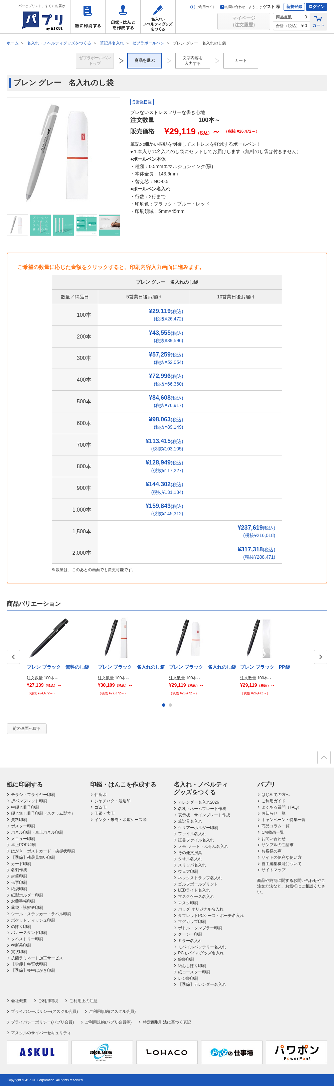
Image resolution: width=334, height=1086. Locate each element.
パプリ (266, 784)
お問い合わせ (232, 7)
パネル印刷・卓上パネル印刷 (37, 832)
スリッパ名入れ (192, 865)
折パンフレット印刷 (29, 801)
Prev (13, 657)
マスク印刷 (188, 903)
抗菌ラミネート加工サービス (37, 958)
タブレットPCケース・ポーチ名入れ (211, 915)
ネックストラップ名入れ (200, 877)
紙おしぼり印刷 (192, 965)
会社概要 (19, 1000)
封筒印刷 (19, 876)
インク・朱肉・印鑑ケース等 (121, 819)
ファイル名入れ (192, 833)
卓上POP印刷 (23, 844)
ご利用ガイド (203, 7)
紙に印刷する (87, 16)
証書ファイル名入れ (196, 840)
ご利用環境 (48, 1000)
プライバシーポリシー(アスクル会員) (44, 1011)
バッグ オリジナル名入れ (200, 909)
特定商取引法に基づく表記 (167, 1022)
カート (318, 21)
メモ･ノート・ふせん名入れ (203, 846)
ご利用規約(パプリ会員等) (108, 1022)
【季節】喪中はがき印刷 (33, 970)
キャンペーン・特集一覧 (284, 819)
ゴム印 (101, 807)
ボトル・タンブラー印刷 (200, 928)
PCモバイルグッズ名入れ (201, 953)
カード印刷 (21, 863)
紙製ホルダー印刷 (27, 895)
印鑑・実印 (105, 813)
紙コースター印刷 (194, 972)
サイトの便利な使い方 (282, 857)
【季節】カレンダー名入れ (202, 984)
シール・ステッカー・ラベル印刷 (41, 914)
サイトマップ (274, 869)
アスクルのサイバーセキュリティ (41, 1033)
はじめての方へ (276, 794)
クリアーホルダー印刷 (198, 827)
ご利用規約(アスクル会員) (112, 1011)
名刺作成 (19, 869)
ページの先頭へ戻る (324, 759)
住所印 (101, 794)
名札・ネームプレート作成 (202, 808)
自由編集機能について (282, 863)
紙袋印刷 (19, 889)
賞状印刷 (19, 951)
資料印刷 (19, 819)
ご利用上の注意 (83, 1000)
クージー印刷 (190, 934)
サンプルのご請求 (278, 844)
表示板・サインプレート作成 (204, 815)
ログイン (317, 6)
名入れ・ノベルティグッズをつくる (158, 16)
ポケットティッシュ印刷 (33, 920)
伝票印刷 (19, 882)
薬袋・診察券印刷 (27, 907)
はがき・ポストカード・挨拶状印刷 (43, 851)
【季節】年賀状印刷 (29, 964)
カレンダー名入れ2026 (198, 802)
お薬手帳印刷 (23, 901)
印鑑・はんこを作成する (123, 16)
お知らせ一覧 (274, 813)
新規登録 (294, 6)
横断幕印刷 (21, 945)
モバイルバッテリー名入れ (202, 947)
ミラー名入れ (190, 940)
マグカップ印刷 (192, 921)
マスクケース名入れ (196, 896)
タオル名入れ (190, 858)
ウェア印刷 (188, 871)
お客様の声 (272, 851)
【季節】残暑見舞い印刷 (33, 857)
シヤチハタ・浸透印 (113, 801)
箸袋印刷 (186, 959)
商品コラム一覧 (276, 826)
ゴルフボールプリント (198, 884)
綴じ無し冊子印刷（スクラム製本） (43, 813)
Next (320, 657)
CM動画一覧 (273, 832)
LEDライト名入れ (194, 890)
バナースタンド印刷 (29, 932)
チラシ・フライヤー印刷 (33, 794)
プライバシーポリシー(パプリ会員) (42, 1022)
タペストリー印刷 (27, 939)
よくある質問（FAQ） (282, 807)
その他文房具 (190, 852)
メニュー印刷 (23, 838)
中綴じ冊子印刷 (25, 807)
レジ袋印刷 (188, 978)
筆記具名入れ (190, 821)
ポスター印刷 (23, 826)
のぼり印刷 (21, 926)
